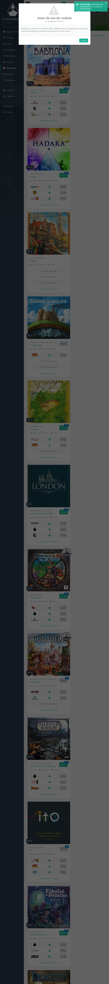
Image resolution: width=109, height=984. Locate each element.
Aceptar (83, 41)
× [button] (105, 3)
